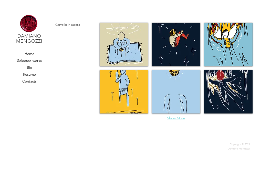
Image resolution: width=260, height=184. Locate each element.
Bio (29, 67)
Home (29, 53)
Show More (176, 118)
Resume (29, 74)
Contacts (29, 81)
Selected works (29, 60)
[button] (124, 44)
